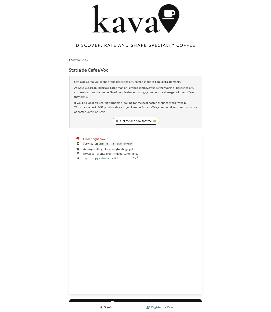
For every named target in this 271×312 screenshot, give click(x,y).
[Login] (105, 307)
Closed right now (95, 139)
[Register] (160, 307)
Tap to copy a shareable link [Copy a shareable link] (101, 158)
